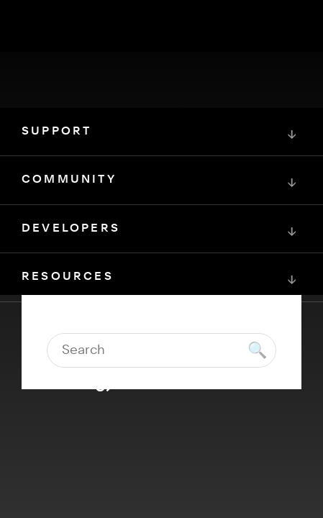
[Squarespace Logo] (162, 381)
